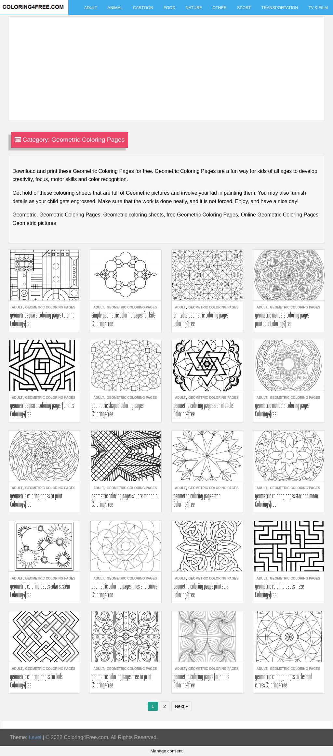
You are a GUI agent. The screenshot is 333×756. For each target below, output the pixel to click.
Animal (115, 8)
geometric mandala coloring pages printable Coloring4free (282, 319)
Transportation (279, 8)
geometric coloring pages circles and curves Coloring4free (283, 680)
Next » (181, 706)
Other (219, 8)
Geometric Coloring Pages (50, 307)
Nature (194, 8)
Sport (244, 8)
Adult (90, 8)
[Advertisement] (165, 64)
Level (35, 737)
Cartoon (143, 8)
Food (169, 8)
